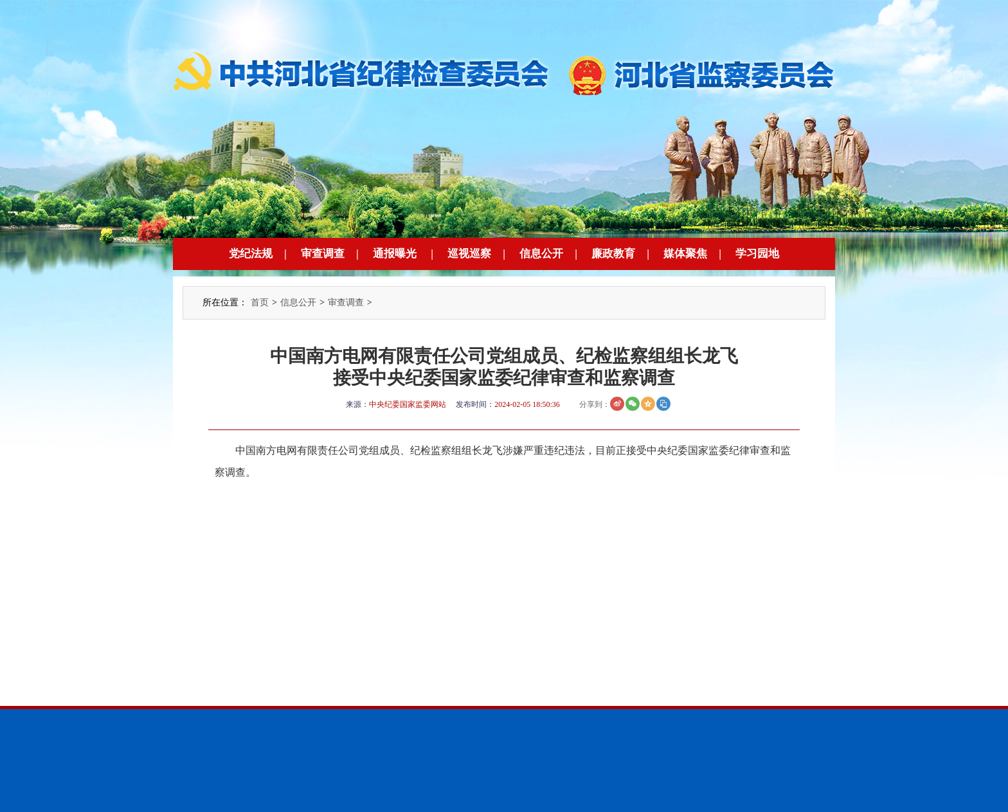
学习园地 (757, 254)
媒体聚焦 (685, 254)
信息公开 (541, 254)
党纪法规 (251, 254)
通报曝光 (395, 254)
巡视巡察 (469, 254)
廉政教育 (613, 254)
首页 (260, 302)
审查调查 (323, 254)
